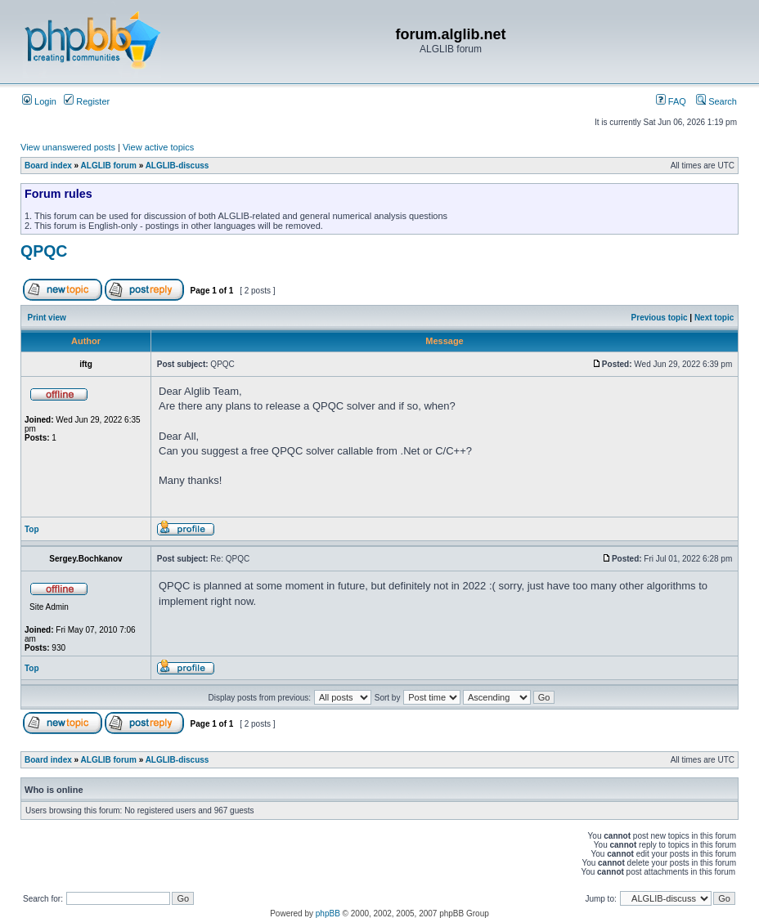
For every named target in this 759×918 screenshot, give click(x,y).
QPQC (43, 251)
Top (32, 529)
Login (39, 101)
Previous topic (659, 317)
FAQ (671, 101)
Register (87, 101)
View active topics (158, 147)
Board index (48, 165)
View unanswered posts (67, 147)
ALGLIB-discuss (177, 165)
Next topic (714, 317)
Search (716, 101)
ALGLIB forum (109, 165)
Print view (47, 317)
